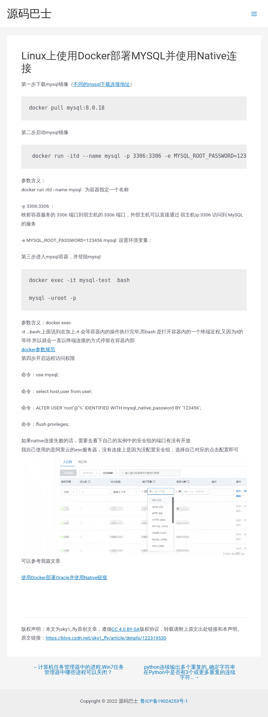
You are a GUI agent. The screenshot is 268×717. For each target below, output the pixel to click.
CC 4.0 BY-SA (126, 629)
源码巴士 (29, 13)
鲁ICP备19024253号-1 (164, 701)
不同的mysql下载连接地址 (101, 84)
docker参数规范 (38, 349)
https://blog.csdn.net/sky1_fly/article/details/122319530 (106, 638)
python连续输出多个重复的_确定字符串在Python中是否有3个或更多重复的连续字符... (189, 672)
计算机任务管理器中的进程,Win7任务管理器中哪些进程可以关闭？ (78, 670)
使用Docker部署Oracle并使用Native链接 (64, 577)
